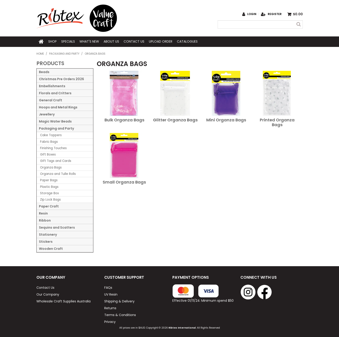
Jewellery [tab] (47, 114)
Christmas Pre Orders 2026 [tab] (61, 79)
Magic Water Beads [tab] (55, 121)
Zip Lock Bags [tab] (50, 199)
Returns (110, 307)
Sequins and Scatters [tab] (57, 227)
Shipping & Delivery (119, 301)
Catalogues (187, 41)
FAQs (108, 287)
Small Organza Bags (124, 182)
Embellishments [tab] (52, 86)
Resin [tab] (43, 213)
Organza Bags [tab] (51, 167)
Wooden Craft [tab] (51, 248)
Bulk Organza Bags (124, 120)
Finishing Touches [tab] (53, 148)
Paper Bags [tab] (49, 180)
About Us (111, 41)
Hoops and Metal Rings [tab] (58, 107)
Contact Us (134, 41)
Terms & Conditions (120, 314)
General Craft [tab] (50, 100)
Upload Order (160, 41)
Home (41, 41)
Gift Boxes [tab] (48, 154)
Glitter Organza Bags (175, 120)
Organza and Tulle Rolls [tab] (58, 173)
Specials (68, 41)
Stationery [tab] (48, 234)
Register (275, 14)
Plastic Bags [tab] (49, 186)
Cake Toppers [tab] (51, 135)
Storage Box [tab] (49, 193)
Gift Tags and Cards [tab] (55, 160)
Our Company (47, 294)
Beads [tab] (44, 71)
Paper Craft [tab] (49, 206)
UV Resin (110, 294)
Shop (52, 41)
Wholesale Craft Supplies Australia (63, 301)
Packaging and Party (64, 53)
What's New (89, 41)
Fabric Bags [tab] (49, 141)
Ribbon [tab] (45, 220)
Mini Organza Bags (226, 120)
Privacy (110, 321)
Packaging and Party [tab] (56, 128)
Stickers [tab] (46, 241)
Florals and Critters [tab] (55, 93)
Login (251, 14)
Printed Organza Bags (277, 122)
